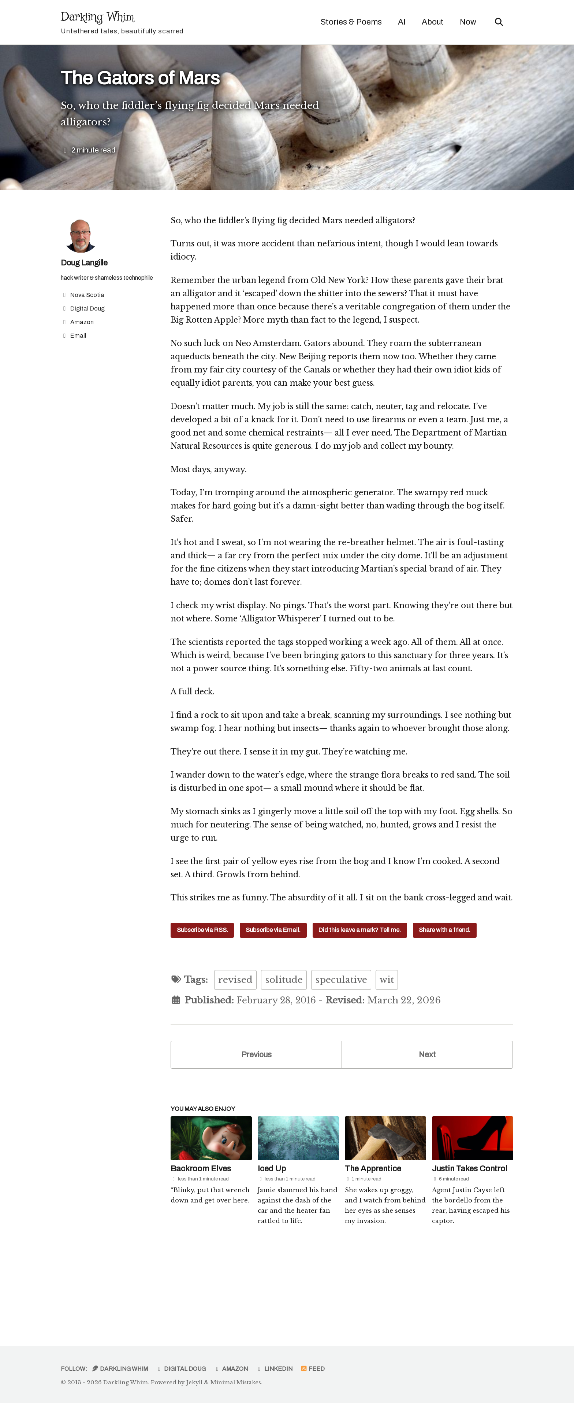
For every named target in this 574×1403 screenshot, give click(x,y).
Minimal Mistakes (236, 1382)
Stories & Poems (349, 22)
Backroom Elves (201, 1240)
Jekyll (194, 1382)
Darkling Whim (123, 23)
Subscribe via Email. (273, 1001)
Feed (310, 1369)
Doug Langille (86, 266)
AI (400, 22)
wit (387, 1050)
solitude (284, 1050)
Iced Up (272, 1240)
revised (235, 1050)
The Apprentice (373, 1240)
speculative (341, 1050)
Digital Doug (179, 1369)
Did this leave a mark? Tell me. (360, 1001)
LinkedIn (272, 1369)
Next (427, 1125)
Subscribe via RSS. (202, 1001)
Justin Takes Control (469, 1240)
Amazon (229, 1369)
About (431, 22)
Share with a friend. (445, 1001)
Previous (256, 1125)
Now (466, 22)
